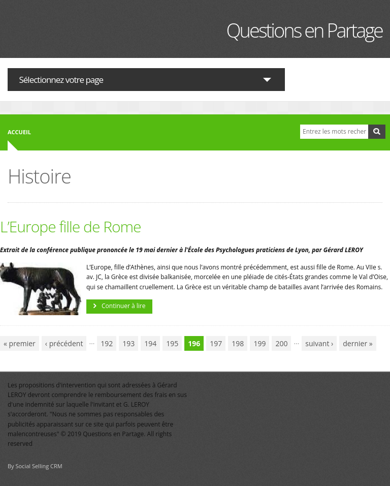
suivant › (319, 343)
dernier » (357, 343)
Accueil (19, 132)
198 (238, 343)
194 (150, 343)
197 (216, 343)
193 (128, 343)
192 (107, 343)
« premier (20, 343)
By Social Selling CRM (35, 466)
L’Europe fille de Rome (70, 226)
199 (259, 343)
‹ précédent (64, 343)
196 (194, 343)
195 (172, 343)
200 (281, 343)
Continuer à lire (123, 305)
